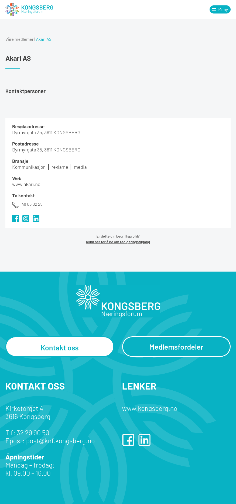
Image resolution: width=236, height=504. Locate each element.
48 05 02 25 (32, 204)
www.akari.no (26, 184)
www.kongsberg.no (149, 408)
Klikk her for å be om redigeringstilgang (118, 241)
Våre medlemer (19, 39)
